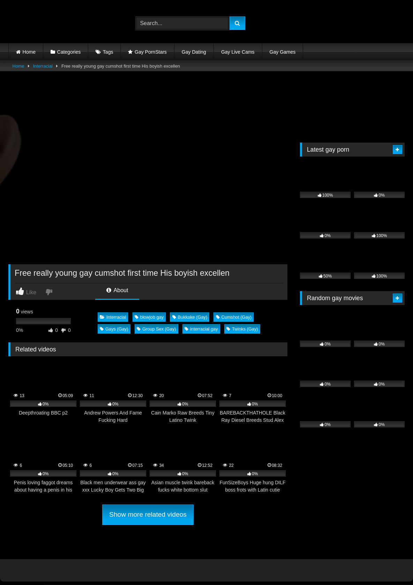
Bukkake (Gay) (190, 317)
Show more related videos (148, 514)
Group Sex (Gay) (156, 329)
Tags (108, 52)
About (117, 290)
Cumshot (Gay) (234, 317)
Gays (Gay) (114, 329)
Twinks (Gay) (242, 329)
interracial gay (201, 329)
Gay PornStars (151, 52)
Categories (69, 52)
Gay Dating (194, 52)
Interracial (43, 66)
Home (29, 52)
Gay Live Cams (238, 52)
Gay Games (283, 52)
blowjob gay (149, 317)
